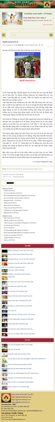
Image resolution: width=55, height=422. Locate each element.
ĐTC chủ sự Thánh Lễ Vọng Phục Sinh (13, 267)
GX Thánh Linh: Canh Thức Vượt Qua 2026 (20, 281)
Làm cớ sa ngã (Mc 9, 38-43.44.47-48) (13, 198)
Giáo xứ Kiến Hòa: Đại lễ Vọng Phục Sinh (20, 296)
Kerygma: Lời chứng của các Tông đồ (19, 274)
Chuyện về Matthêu (9, 237)
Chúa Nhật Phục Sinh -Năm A (34, 18)
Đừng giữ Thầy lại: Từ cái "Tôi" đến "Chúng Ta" (21, 259)
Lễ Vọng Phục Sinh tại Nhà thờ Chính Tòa (20, 329)
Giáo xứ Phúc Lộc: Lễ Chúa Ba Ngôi (18, 386)
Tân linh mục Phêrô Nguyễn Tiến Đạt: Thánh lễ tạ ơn (23, 373)
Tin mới (27, 246)
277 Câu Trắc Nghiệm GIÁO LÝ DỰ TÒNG (20, 344)
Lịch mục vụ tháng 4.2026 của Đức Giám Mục (21, 333)
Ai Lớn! (6, 227)
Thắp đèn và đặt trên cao (10, 220)
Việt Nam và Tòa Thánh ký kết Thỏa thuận (20, 378)
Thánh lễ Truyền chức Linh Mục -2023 (19, 354)
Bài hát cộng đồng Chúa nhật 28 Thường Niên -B (16, 195)
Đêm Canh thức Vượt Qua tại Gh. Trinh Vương (21, 314)
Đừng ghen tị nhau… (9, 200)
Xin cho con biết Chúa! (9, 193)
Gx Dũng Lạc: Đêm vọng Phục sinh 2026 (20, 306)
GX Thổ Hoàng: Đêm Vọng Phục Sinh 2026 (20, 319)
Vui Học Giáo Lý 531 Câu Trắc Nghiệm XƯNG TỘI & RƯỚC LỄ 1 (27, 358)
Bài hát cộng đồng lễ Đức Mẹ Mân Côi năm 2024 (16, 232)
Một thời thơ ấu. (8, 212)
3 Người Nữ (11, 276)
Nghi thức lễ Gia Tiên (14, 349)
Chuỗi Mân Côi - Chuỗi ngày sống (12, 210)
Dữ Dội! (6, 190)
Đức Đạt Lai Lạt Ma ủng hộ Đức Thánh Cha (20, 263)
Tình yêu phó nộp (8, 225)
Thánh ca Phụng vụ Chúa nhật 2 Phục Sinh (20, 250)
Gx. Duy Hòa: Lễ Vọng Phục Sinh (18, 291)
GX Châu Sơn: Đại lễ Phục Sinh (17, 286)
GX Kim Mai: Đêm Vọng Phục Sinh (18, 324)
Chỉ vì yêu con (12, 310)
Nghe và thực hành (8, 218)
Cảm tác (6, 240)
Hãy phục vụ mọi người (10, 235)
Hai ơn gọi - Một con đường (16, 270)
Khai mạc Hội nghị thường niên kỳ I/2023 (20, 364)
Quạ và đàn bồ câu (8, 205)
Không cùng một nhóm (10, 207)
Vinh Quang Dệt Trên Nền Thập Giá (12, 230)
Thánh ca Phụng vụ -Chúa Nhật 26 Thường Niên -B (16, 223)
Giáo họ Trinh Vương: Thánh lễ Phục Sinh (20, 254)
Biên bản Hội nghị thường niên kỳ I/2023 (19, 368)
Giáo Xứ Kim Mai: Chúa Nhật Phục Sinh (19, 300)
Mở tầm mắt (7, 203)
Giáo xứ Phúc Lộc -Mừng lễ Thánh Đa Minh (20, 382)
